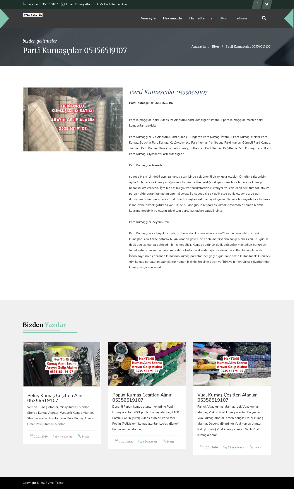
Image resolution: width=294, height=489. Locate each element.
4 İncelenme (65, 436)
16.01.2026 (211, 447)
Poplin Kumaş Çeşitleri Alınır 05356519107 (141, 397)
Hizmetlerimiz (200, 18)
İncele (85, 436)
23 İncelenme (236, 447)
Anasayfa (148, 18)
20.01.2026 (41, 436)
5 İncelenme (150, 442)
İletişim (241, 18)
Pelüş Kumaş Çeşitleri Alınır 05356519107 (56, 398)
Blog (223, 18)
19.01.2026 (126, 442)
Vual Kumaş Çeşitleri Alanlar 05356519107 (227, 397)
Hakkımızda (172, 18)
